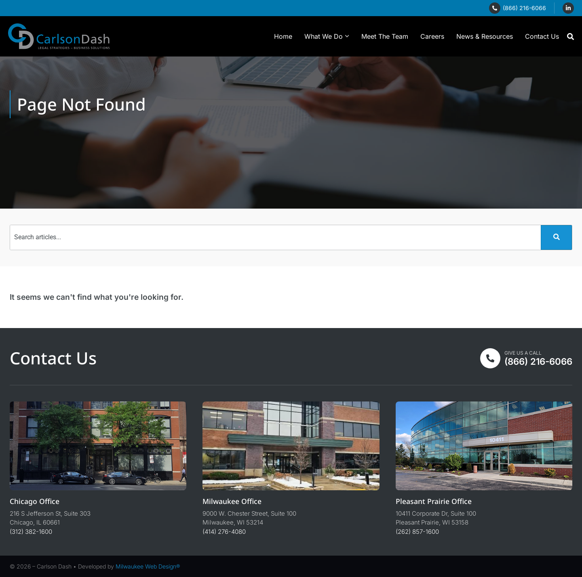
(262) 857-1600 (417, 531)
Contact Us (542, 36)
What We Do (326, 36)
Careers (432, 36)
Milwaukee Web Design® (148, 566)
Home (283, 36)
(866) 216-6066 (524, 7)
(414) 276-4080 (224, 531)
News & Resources (484, 36)
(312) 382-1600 (31, 531)
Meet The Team (384, 36)
